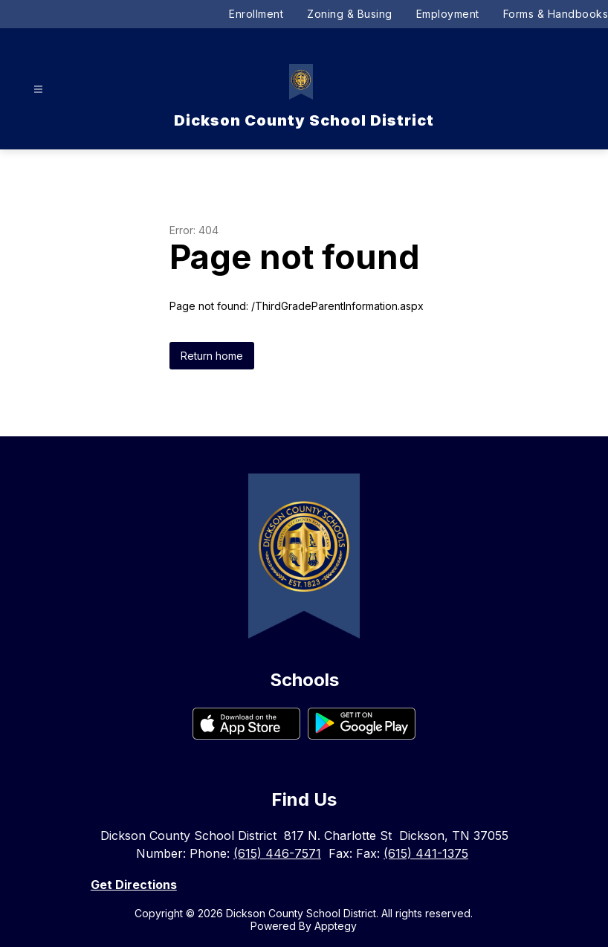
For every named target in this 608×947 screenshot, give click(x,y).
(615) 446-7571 (277, 853)
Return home (212, 355)
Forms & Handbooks (556, 13)
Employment (447, 13)
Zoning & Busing (349, 13)
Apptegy (335, 925)
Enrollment (256, 13)
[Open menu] (38, 89)
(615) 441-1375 (426, 853)
